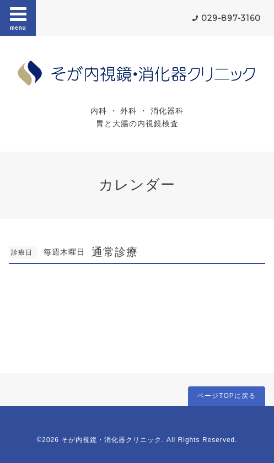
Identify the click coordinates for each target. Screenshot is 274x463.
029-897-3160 (231, 18)
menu (18, 17)
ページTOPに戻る (226, 396)
